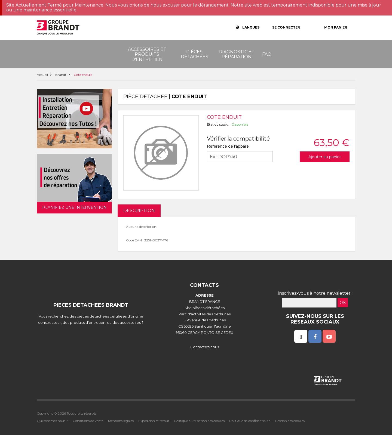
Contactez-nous (204, 347)
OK (343, 302)
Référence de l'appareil (228, 146)
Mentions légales (121, 421)
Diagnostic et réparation (237, 54)
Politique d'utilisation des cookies (199, 421)
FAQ (266, 54)
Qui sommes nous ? (52, 421)
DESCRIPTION (139, 210)
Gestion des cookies (290, 421)
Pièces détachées (194, 54)
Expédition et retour (153, 421)
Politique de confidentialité (249, 421)
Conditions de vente (88, 421)
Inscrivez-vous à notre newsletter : (315, 293)
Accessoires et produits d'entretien (147, 54)
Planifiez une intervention (74, 207)
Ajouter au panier (324, 156)
